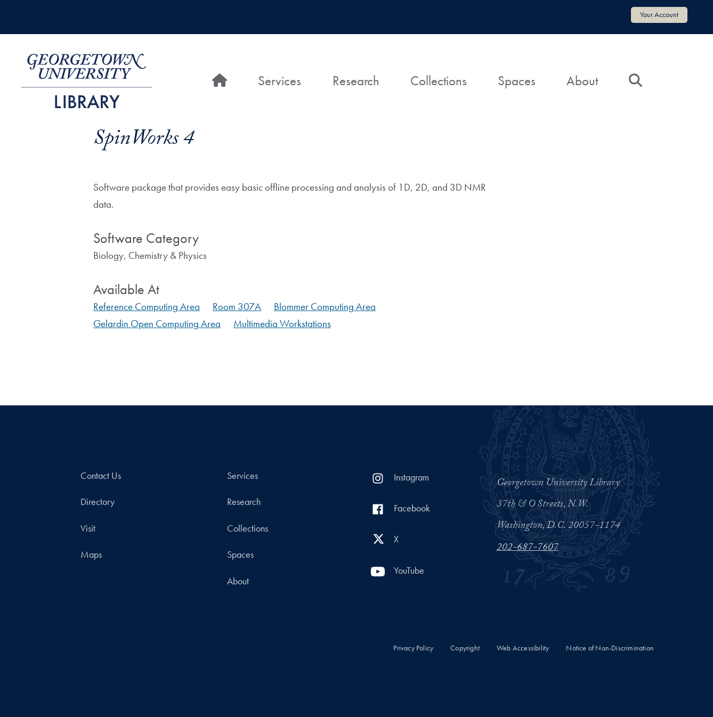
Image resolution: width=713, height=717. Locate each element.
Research (356, 80)
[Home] (219, 81)
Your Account (659, 14)
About (582, 80)
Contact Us (100, 476)
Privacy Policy (413, 648)
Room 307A (237, 306)
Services (279, 80)
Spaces (517, 80)
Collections (438, 80)
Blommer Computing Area (325, 306)
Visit (87, 528)
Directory (97, 502)
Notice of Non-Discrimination (610, 648)
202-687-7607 (527, 548)
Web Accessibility (523, 648)
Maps (91, 554)
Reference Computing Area (146, 306)
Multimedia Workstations (282, 323)
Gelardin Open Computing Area (157, 323)
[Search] (635, 81)
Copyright (465, 648)
